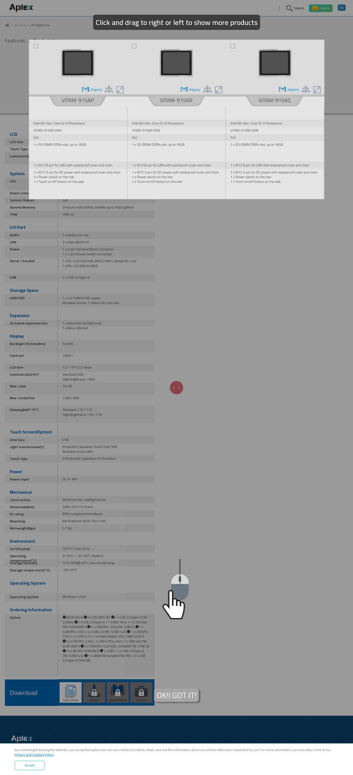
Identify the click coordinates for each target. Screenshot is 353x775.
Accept (30, 765)
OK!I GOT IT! (177, 695)
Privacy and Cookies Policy (34, 754)
